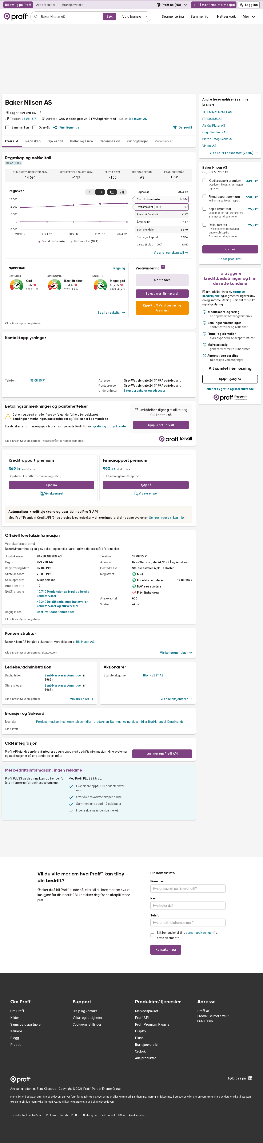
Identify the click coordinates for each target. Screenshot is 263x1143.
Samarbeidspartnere (25, 1024)
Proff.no (51, 1115)
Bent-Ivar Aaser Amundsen (56, 612)
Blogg (14, 1038)
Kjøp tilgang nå (230, 379)
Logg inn (249, 5)
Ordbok (140, 1051)
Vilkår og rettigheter (87, 1018)
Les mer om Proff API (162, 753)
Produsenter (44, 721)
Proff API (142, 1018)
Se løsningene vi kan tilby (166, 517)
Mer (249, 17)
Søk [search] (109, 17)
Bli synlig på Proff (18, 5)
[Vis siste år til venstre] (90, 192)
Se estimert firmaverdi (162, 293)
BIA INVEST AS (153, 675)
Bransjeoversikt (72, 5)
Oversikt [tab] (12, 141)
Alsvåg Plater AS (213, 125)
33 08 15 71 (30, 119)
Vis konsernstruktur (176, 652)
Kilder (14, 1018)
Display (140, 1031)
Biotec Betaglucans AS (217, 139)
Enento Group (111, 1088)
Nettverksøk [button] (226, 17)
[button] (200, 16)
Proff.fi (75, 1115)
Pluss (139, 1038)
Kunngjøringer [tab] (137, 141)
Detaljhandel (175, 721)
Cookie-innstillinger (87, 1024)
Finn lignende (66, 127)
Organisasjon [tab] (110, 141)
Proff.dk (63, 1115)
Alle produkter (45, 5)
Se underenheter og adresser (145, 390)
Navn (154, 898)
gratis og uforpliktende (109, 426)
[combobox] (70, 16)
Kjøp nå (51, 485)
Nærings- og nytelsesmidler (128, 721)
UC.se (121, 1115)
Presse (15, 1045)
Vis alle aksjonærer (176, 699)
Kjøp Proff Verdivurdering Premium (162, 308)
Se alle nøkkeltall (111, 312)
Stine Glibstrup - (48, 1088)
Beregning (118, 268)
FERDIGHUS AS (212, 119)
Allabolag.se (90, 1115)
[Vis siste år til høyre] (100, 192)
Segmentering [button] (173, 17)
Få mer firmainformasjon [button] (213, 5)
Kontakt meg (165, 950)
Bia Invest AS (138, 119)
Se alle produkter (230, 259)
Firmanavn (157, 881)
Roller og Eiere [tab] (81, 141)
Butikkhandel (157, 721)
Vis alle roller (81, 699)
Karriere (16, 1031)
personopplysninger (199, 932)
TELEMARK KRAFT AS (217, 112)
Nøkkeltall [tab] (55, 141)
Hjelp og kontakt (85, 1011)
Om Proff (17, 1011)
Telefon (155, 915)
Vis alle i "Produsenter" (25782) (234, 153)
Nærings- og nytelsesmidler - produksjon (81, 721)
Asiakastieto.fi (137, 1115)
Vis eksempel (51, 493)
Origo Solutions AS (215, 132)
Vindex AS (209, 145)
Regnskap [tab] (33, 141)
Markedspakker (146, 1011)
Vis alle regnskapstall (171, 252)
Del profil (182, 127)
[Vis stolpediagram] (122, 192)
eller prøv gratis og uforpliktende (230, 389)
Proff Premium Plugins (152, 1024)
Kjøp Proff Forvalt (161, 425)
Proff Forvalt (108, 1115)
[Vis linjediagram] (112, 192)
